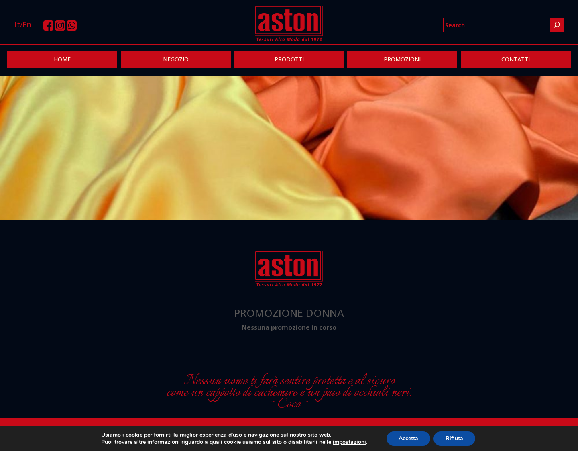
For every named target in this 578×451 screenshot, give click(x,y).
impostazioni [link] (349, 442)
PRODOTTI (289, 59)
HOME (62, 59)
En (26, 24)
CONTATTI (515, 59)
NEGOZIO (176, 59)
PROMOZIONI (402, 59)
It (17, 24)
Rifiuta (454, 438)
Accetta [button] (408, 438)
